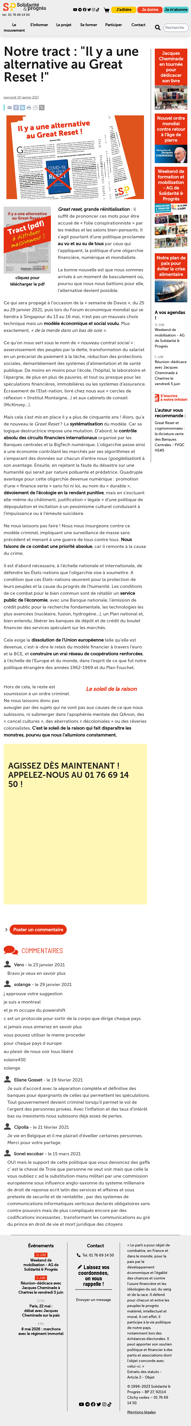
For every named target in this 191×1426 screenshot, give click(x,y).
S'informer (39, 25)
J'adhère (123, 10)
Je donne (150, 10)
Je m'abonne (176, 10)
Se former (88, 25)
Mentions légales (141, 1412)
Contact (138, 25)
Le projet (63, 25)
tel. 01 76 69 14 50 (16, 15)
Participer (113, 25)
